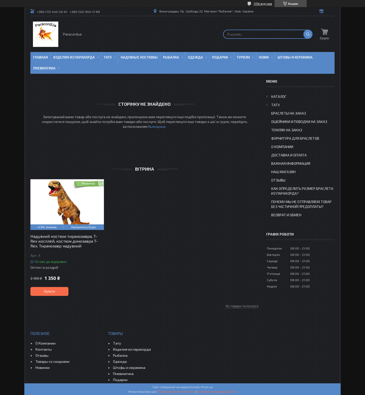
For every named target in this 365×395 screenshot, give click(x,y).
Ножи (264, 57)
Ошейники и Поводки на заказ (299, 121)
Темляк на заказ (286, 130)
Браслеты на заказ (288, 113)
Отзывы (278, 180)
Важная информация (290, 163)
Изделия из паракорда (74, 57)
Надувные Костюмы (139, 57)
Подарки (220, 57)
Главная (40, 57)
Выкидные (157, 126)
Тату (108, 57)
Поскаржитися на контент (176, 391)
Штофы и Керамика (295, 57)
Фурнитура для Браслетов (295, 138)
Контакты (43, 349)
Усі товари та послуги (242, 306)
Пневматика (44, 68)
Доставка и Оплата (289, 155)
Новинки (42, 367)
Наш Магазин (283, 172)
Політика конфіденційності (217, 391)
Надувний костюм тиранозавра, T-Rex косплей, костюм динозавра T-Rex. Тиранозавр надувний (64, 241)
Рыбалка (171, 57)
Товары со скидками (52, 361)
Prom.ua (207, 387)
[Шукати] (308, 34)
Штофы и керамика (129, 367)
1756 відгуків (262, 3)
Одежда (195, 57)
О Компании (282, 147)
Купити (49, 291)
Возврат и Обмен (286, 215)
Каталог (278, 96)
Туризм (243, 57)
